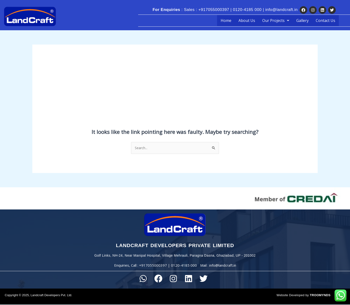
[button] (276, 20)
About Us (246, 20)
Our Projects (275, 20)
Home (226, 20)
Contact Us (325, 20)
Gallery (302, 20)
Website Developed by (304, 295)
